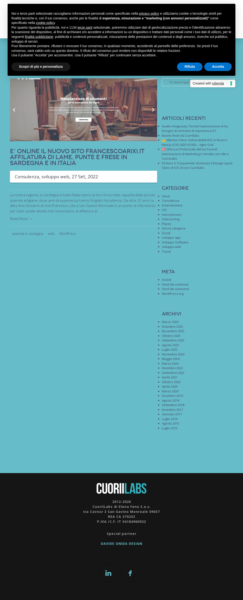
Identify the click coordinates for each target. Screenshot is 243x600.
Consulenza (28, 176)
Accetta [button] (218, 66)
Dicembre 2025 (172, 326)
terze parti (85, 27)
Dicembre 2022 (172, 368)
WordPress (67, 233)
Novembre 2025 (173, 331)
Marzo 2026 (170, 322)
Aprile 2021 (170, 377)
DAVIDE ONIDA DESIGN (121, 543)
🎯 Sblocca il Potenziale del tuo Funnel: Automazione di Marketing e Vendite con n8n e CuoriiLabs (195, 154)
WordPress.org (172, 293)
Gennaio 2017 (172, 414)
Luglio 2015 (170, 428)
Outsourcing (170, 219)
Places (166, 224)
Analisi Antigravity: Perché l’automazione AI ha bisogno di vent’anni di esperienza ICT (195, 128)
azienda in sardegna (27, 233)
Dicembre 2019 (172, 396)
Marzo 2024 (170, 363)
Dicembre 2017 (172, 409)
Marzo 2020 (170, 391)
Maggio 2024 (171, 359)
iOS (164, 210)
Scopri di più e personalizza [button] (41, 66)
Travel (166, 251)
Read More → (21, 218)
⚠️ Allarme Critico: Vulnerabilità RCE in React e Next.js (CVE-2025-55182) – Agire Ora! (194, 142)
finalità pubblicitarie (39, 37)
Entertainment (172, 205)
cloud (166, 196)
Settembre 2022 (173, 373)
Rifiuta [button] (190, 66)
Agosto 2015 (170, 423)
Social (166, 233)
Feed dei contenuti (175, 284)
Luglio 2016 (170, 419)
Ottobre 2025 (171, 336)
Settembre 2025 (173, 340)
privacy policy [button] (149, 13)
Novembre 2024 (173, 354)
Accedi (166, 280)
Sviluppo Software (175, 242)
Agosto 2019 (170, 400)
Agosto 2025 (170, 345)
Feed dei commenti (175, 289)
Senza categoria (173, 228)
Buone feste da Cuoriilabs (180, 135)
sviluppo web (58, 176)
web (51, 233)
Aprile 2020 (170, 386)
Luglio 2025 (170, 349)
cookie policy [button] (45, 23)
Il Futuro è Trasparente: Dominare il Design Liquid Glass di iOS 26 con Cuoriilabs (197, 165)
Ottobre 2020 (171, 382)
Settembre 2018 (173, 405)
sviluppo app (171, 237)
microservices (172, 214)
